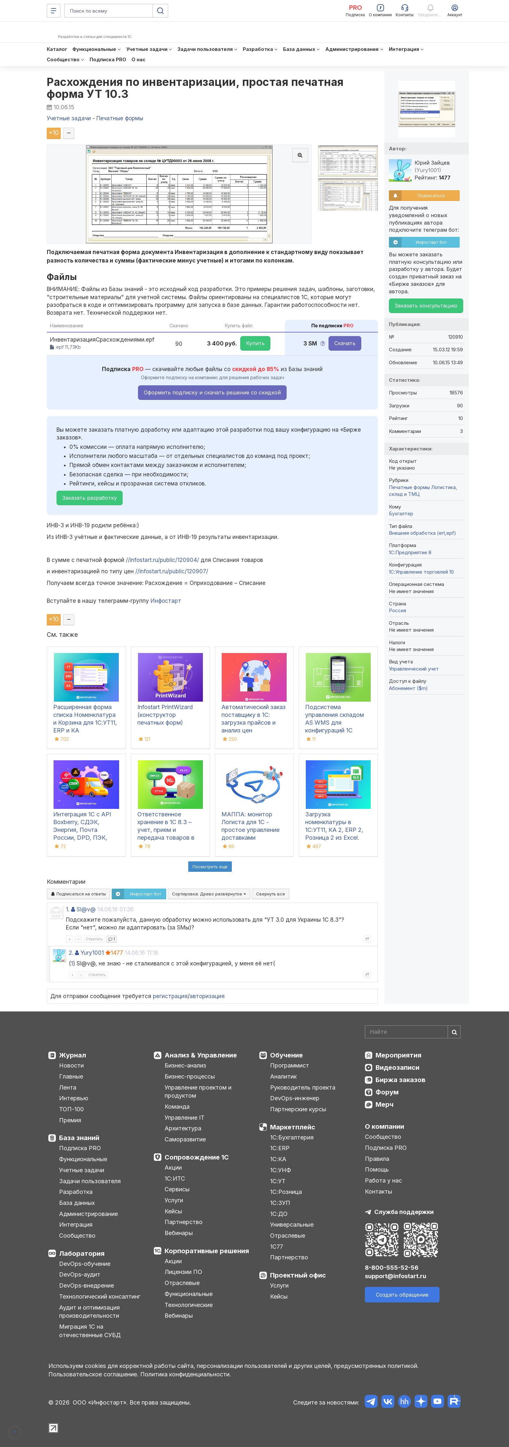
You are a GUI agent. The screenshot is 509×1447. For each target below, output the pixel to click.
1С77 (276, 1246)
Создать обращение (402, 1294)
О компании (384, 1126)
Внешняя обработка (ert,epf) (422, 533)
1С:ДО (279, 1213)
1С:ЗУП (280, 1202)
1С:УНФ (280, 1170)
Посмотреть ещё (210, 866)
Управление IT (185, 1117)
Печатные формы (409, 487)
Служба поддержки (404, 1211)
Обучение (286, 1055)
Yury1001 (92, 953)
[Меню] (53, 11)
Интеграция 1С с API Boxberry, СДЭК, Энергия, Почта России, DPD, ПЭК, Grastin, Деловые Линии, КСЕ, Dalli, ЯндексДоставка (82, 837)
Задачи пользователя (90, 1181)
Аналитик (283, 1076)
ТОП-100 (71, 1109)
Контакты (378, 1191)
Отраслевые (182, 1282)
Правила (377, 1158)
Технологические (189, 1304)
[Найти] (454, 1031)
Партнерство (184, 1222)
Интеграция (76, 1224)
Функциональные (83, 1159)
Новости (71, 1065)
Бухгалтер (401, 513)
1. (67, 909)
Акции (173, 1167)
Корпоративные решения (207, 1251)
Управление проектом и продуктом (198, 1091)
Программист (289, 1065)
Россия (397, 610)
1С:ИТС (175, 1178)
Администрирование (88, 1213)
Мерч (384, 1104)
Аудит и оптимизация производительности (89, 1311)
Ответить (94, 939)
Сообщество (77, 1235)
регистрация (170, 996)
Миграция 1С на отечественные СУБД (90, 1330)
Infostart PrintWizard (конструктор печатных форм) (165, 715)
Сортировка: (209, 893)
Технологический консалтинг (99, 1296)
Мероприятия (398, 1055)
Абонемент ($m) (408, 688)
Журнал (72, 1055)
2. (71, 953)
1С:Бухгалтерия (292, 1137)
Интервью (73, 1098)
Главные (71, 1076)
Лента (67, 1087)
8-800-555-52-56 (391, 1267)
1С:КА (278, 1159)
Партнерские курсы (298, 1109)
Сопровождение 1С (197, 1157)
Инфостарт (166, 601)
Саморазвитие (185, 1139)
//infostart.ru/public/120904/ (162, 560)
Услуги (174, 1200)
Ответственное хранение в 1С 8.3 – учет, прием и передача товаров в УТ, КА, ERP (165, 830)
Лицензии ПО (183, 1271)
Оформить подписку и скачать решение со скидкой (212, 392)
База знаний (79, 1138)
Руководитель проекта (302, 1087)
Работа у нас (383, 1180)
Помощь (377, 1169)
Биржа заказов (401, 1080)
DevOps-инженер (294, 1098)
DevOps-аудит (79, 1274)
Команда (177, 1106)
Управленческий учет (414, 669)
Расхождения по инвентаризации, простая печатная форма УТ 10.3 (195, 87)
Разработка (76, 1191)
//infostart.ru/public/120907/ (171, 571)
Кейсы (173, 1211)
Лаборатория (82, 1253)
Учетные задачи (81, 1170)
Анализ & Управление (201, 1055)
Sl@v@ (86, 909)
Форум (387, 1092)
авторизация (207, 996)
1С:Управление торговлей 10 (421, 572)
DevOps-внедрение (86, 1285)
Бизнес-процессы (190, 1076)
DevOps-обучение (84, 1263)
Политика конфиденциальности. (185, 1374)
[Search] (413, 1031)
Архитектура (183, 1128)
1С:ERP (280, 1148)
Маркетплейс (292, 1127)
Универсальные (292, 1224)
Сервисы (177, 1189)
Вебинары (179, 1233)
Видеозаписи (397, 1067)
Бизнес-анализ (185, 1065)
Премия (70, 1120)
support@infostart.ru (395, 1276)
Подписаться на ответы (78, 893)
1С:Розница (286, 1191)
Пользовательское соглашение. (93, 1374)
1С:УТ (278, 1181)
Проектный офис (298, 1275)
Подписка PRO (80, 1148)
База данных (77, 1202)
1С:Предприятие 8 (410, 552)
